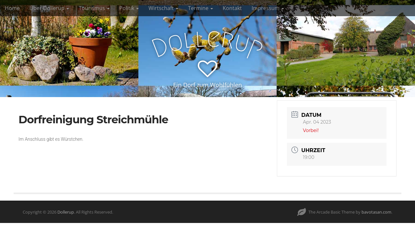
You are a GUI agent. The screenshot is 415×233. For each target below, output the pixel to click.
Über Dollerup (49, 8)
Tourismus (94, 8)
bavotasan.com (376, 212)
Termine (200, 8)
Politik (129, 8)
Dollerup (65, 212)
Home (12, 8)
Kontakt (232, 8)
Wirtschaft (163, 8)
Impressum (268, 8)
